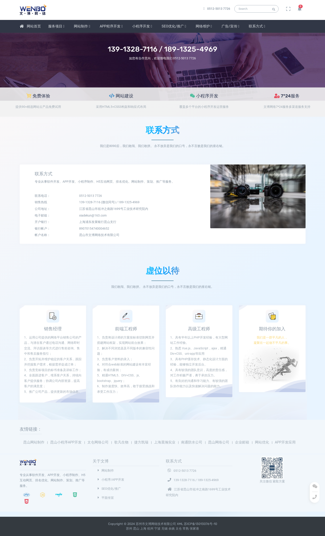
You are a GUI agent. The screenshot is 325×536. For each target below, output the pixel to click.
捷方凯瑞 (141, 442)
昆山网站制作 (34, 442)
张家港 (194, 528)
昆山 (136, 528)
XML (180, 524)
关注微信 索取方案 (272, 481)
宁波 (157, 528)
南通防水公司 (192, 442)
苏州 (129, 528)
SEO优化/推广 (174, 26)
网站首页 (30, 26)
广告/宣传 (230, 26)
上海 (143, 528)
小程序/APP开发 (110, 480)
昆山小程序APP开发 (66, 442)
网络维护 (204, 26)
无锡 (164, 528)
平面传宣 (105, 498)
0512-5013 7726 (181, 471)
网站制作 (82, 26)
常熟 (186, 528)
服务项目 (56, 26)
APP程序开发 (111, 26)
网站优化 (262, 442)
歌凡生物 (121, 442)
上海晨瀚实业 (165, 442)
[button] (299, 9)
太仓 (179, 528)
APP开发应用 (285, 442)
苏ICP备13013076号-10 (200, 524)
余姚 (171, 528)
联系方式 (257, 26)
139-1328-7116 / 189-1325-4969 (192, 480)
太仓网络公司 (98, 442)
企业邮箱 (242, 442)
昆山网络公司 (219, 442)
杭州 (150, 528)
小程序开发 (142, 26)
